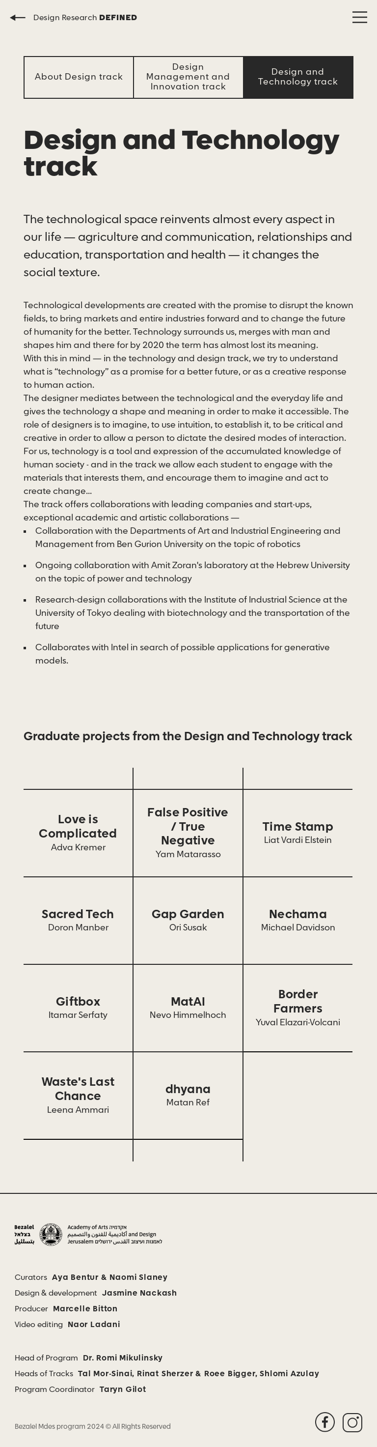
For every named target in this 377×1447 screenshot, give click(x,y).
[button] (360, 17)
